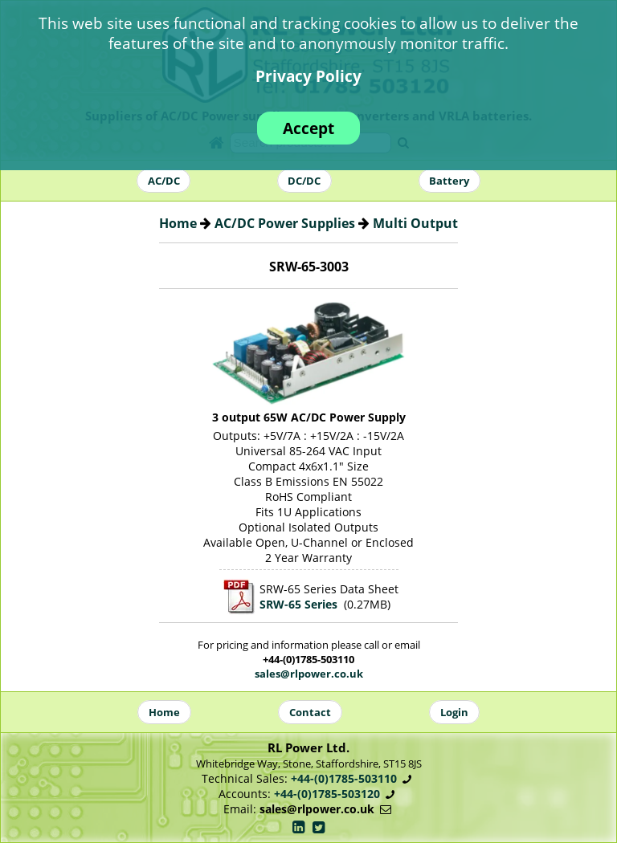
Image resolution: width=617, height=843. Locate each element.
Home (178, 223)
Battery (449, 180)
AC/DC (164, 180)
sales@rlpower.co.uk (309, 673)
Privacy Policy (308, 76)
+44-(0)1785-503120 (327, 793)
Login (454, 712)
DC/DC (304, 180)
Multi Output (415, 223)
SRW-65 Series (298, 604)
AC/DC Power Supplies (285, 223)
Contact (310, 712)
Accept (308, 128)
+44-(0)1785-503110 (344, 778)
